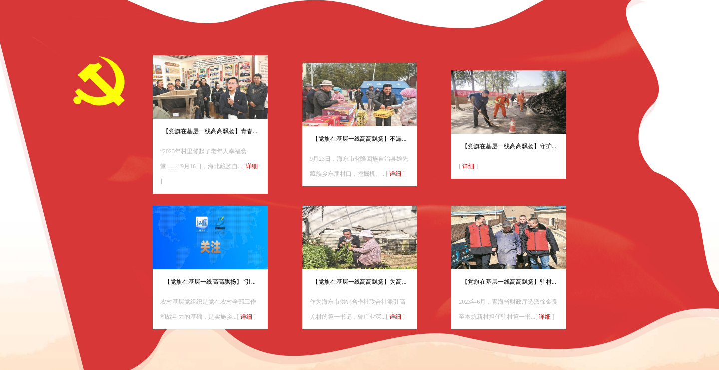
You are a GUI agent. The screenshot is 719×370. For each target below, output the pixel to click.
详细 (252, 166)
